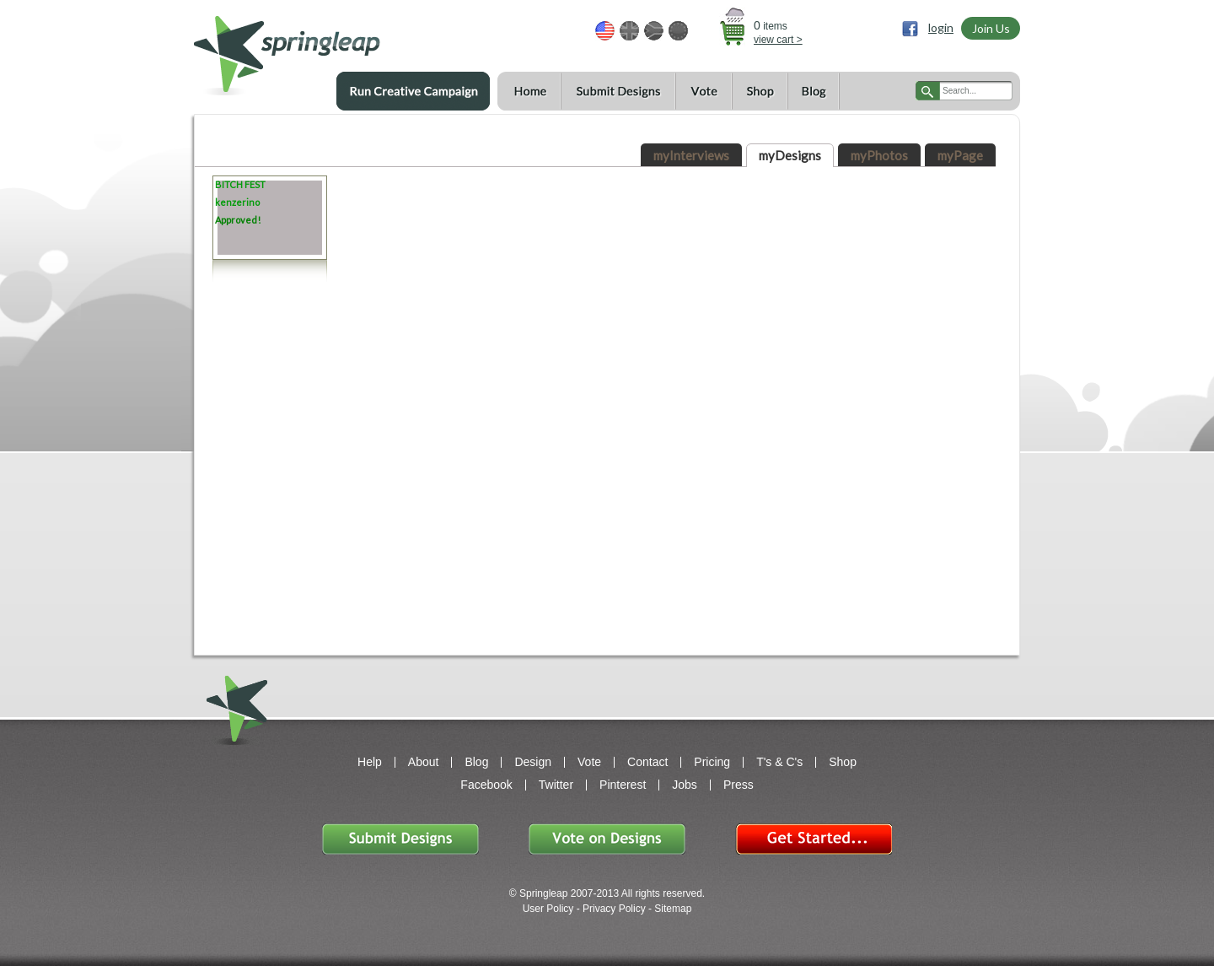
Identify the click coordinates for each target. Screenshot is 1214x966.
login (940, 27)
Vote (703, 91)
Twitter (556, 784)
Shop (759, 91)
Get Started (813, 839)
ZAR (653, 30)
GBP (629, 30)
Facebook (486, 784)
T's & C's (779, 762)
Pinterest (622, 784)
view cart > (778, 40)
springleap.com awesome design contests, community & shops (337, 48)
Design (532, 762)
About (423, 762)
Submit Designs (618, 91)
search (928, 90)
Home (529, 91)
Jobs (684, 784)
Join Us (991, 28)
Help (369, 762)
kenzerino (237, 202)
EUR (678, 30)
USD (605, 30)
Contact (647, 762)
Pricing (712, 762)
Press (738, 784)
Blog (813, 91)
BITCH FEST (240, 184)
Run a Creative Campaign (413, 91)
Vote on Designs (607, 839)
